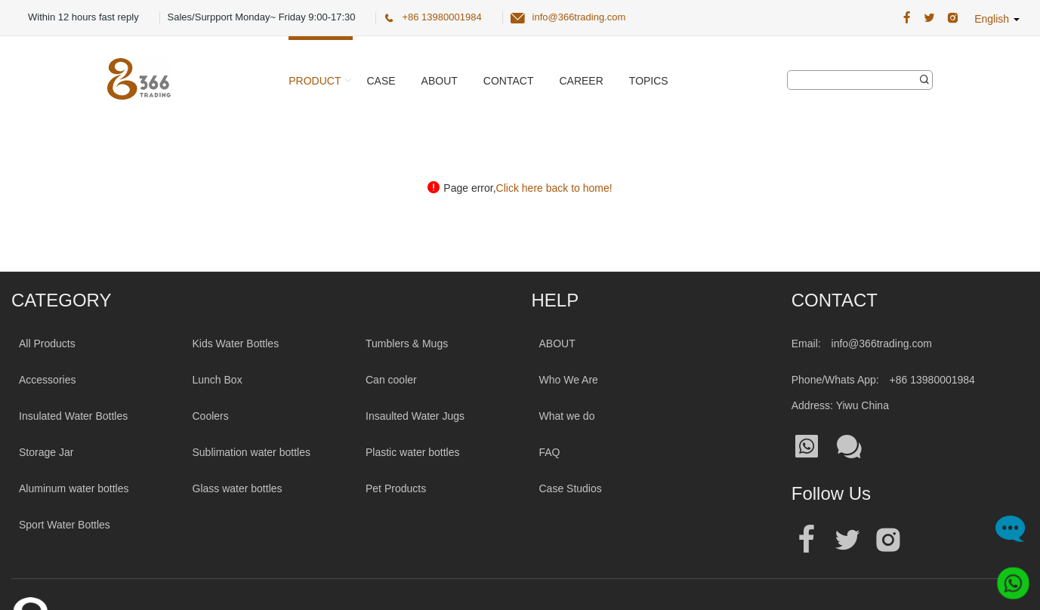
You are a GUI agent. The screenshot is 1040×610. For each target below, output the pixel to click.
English (997, 19)
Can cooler (391, 380)
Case (380, 81)
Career (581, 81)
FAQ (549, 452)
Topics (648, 81)
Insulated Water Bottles (73, 416)
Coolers (211, 416)
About (439, 81)
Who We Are (568, 380)
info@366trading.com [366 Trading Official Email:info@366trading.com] (579, 17)
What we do (567, 416)
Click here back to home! (554, 188)
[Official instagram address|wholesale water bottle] (888, 540)
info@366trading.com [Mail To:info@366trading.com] (882, 343)
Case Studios (570, 488)
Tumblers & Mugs (407, 343)
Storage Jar (46, 452)
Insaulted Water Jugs (415, 416)
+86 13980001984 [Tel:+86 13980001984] (932, 380)
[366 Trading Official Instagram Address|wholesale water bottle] (952, 18)
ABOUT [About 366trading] (557, 343)
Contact (508, 81)
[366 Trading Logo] (139, 79)
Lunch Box (217, 380)
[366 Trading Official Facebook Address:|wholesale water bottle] (906, 18)
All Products (47, 343)
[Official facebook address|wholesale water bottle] (807, 540)
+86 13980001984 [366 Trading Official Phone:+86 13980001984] (441, 17)
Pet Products (396, 488)
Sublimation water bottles (251, 452)
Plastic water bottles (413, 452)
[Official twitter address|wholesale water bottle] (847, 540)
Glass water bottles (237, 488)
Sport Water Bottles (64, 525)
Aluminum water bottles (74, 488)
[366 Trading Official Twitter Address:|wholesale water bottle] (929, 18)
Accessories (47, 380)
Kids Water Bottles (236, 343)
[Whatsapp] (1007, 577)
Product (315, 81)
